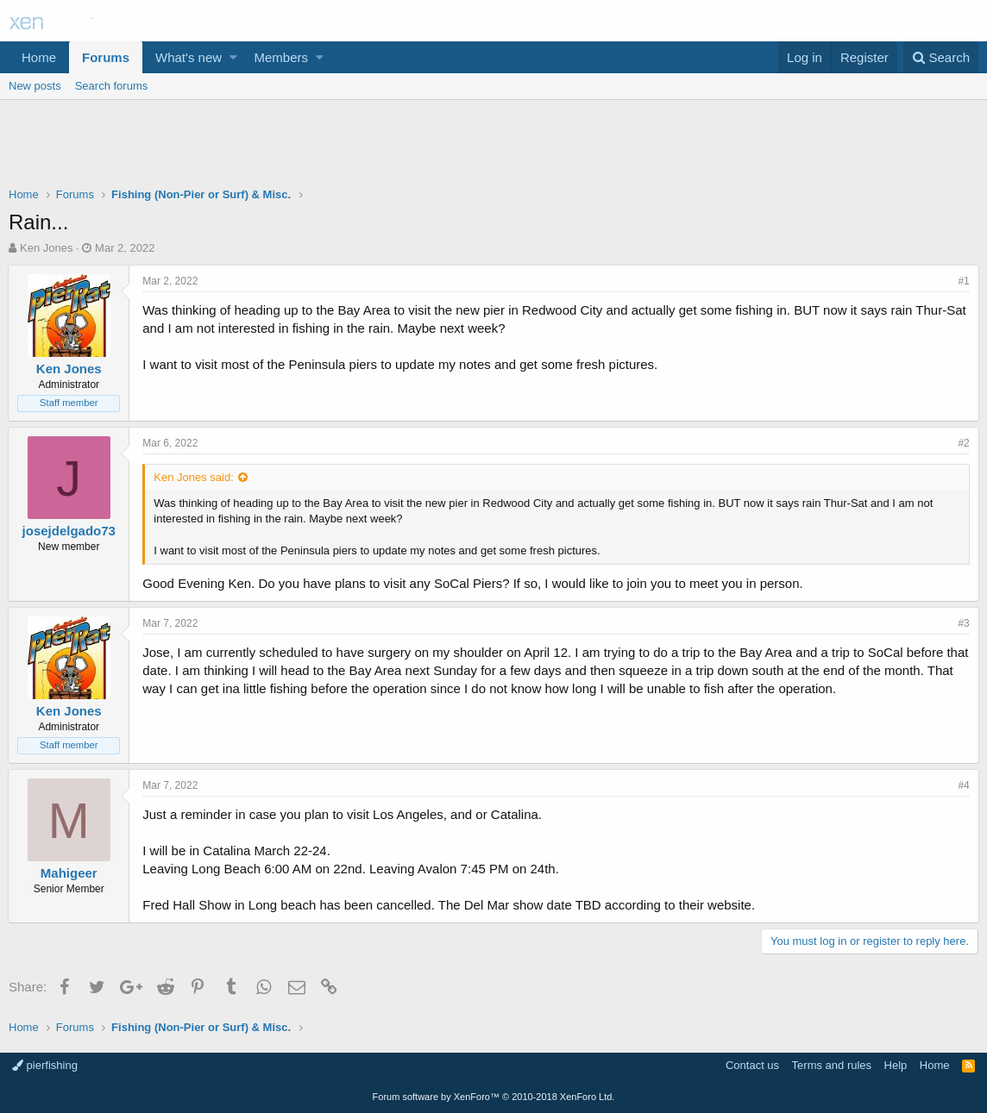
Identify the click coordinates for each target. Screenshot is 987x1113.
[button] (233, 57)
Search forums (111, 85)
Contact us (752, 1065)
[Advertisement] (493, 147)
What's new (188, 57)
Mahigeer (69, 873)
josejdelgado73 (69, 530)
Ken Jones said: (194, 477)
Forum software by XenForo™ (494, 1096)
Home (39, 57)
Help (896, 1065)
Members (282, 57)
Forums (105, 57)
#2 (963, 443)
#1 (963, 281)
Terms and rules (831, 1065)
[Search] (940, 57)
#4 (963, 785)
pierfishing (45, 1065)
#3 (963, 623)
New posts (35, 85)
